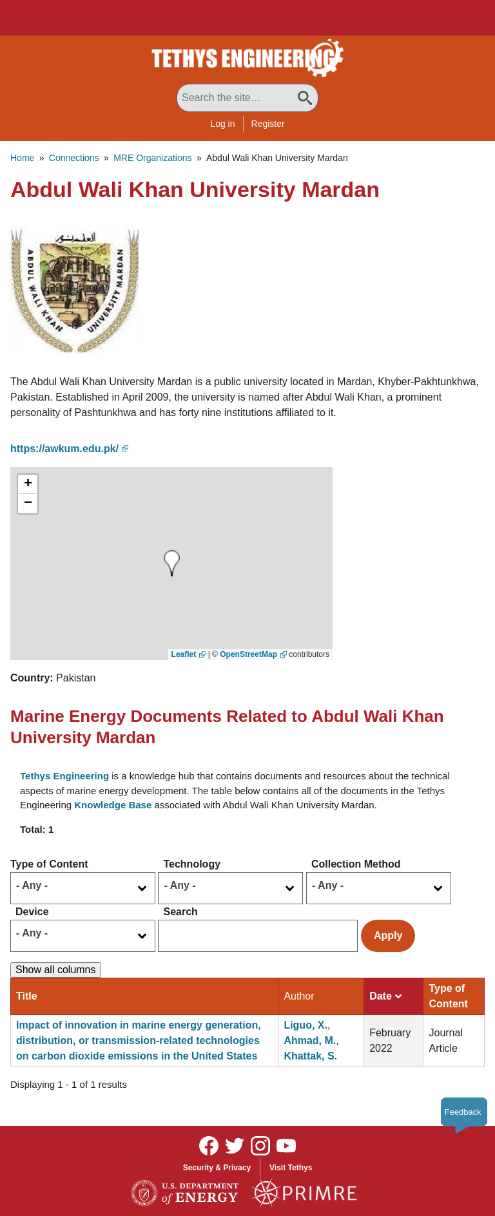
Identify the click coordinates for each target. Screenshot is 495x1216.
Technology (191, 864)
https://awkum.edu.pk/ (64, 448)
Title (26, 996)
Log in (222, 124)
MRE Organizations (152, 158)
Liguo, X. (305, 1025)
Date (385, 996)
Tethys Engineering (64, 775)
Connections (74, 158)
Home (22, 158)
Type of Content (49, 864)
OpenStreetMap (248, 654)
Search (180, 911)
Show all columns (55, 969)
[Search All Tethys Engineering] (247, 98)
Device (32, 911)
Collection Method (356, 864)
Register (268, 124)
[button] (74, 288)
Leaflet (184, 654)
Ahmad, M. (310, 1040)
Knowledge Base (112, 804)
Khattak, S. (310, 1055)
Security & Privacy (217, 1167)
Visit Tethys (290, 1167)
